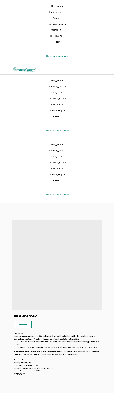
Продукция (57, 5)
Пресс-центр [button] (56, 35)
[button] (57, 56)
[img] (24, 69)
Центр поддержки (57, 23)
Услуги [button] (56, 17)
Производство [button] (56, 11)
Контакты (57, 41)
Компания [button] (56, 29)
